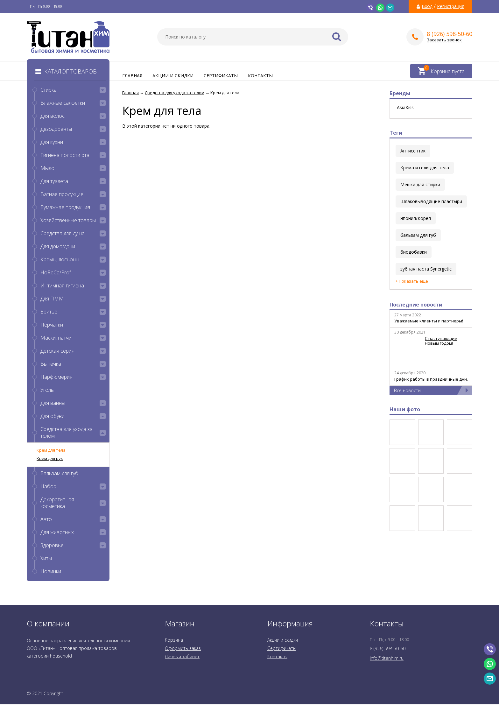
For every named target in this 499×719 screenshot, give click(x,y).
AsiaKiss (405, 107)
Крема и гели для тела (424, 168)
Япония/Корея (415, 218)
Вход (427, 6)
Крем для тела (51, 450)
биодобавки (413, 252)
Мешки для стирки (420, 184)
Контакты (260, 76)
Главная (132, 76)
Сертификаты (221, 76)
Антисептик (412, 151)
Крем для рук (50, 458)
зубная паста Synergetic (426, 269)
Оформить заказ (183, 648)
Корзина (174, 640)
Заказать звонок (444, 40)
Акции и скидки (172, 76)
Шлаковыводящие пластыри (431, 201)
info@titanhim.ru (387, 658)
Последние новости (416, 304)
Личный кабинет (182, 656)
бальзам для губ (418, 235)
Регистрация (450, 6)
